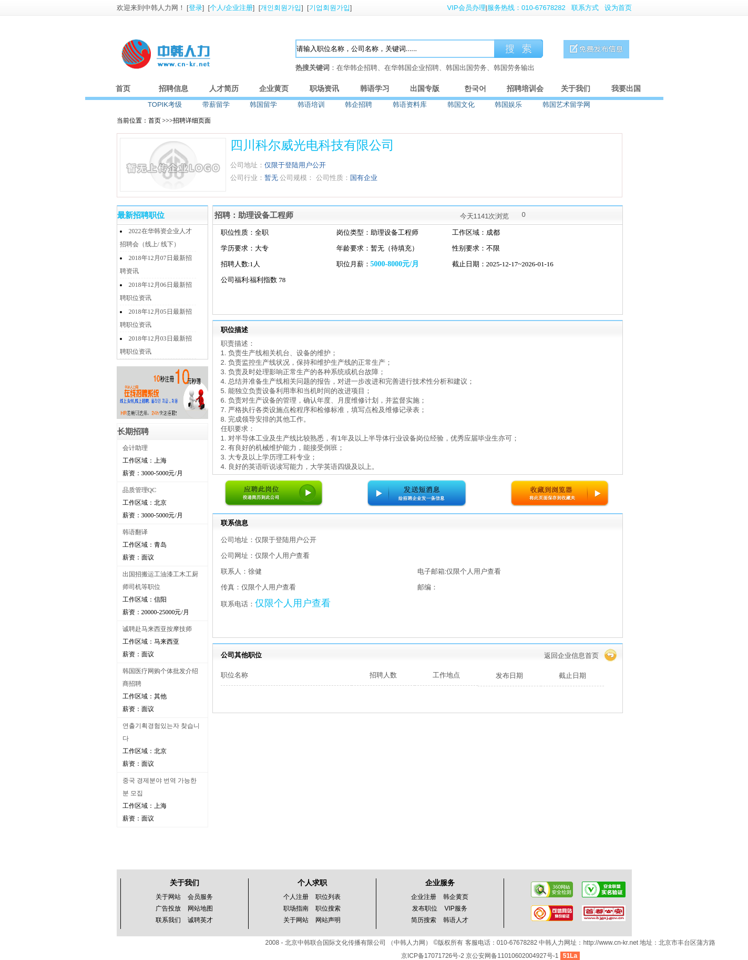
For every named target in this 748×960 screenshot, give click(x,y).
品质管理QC (139, 490)
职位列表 (328, 897)
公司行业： (247, 178)
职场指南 (296, 908)
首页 (123, 88)
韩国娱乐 (508, 104)
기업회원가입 (329, 8)
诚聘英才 (200, 920)
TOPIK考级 (165, 104)
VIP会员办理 (466, 8)
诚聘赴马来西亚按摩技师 (157, 629)
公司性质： (333, 178)
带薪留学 (216, 104)
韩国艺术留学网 (566, 104)
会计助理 (135, 448)
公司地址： (247, 165)
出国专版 (424, 88)
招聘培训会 (525, 88)
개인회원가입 (280, 8)
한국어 (475, 88)
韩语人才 (455, 920)
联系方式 (585, 8)
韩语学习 (375, 88)
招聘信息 (173, 88)
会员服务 (200, 897)
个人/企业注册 (231, 8)
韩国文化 (461, 104)
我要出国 (626, 88)
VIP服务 (456, 908)
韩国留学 (263, 104)
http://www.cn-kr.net (610, 942)
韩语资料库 (410, 104)
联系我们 (168, 920)
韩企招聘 (358, 104)
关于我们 (575, 88)
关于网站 (168, 897)
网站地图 (200, 908)
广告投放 (168, 908)
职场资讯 (324, 88)
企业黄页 (274, 88)
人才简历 (224, 88)
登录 (195, 8)
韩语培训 (311, 104)
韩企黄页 (455, 897)
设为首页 (618, 8)
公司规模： (297, 178)
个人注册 (296, 897)
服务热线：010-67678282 (526, 8)
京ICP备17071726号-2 (433, 955)
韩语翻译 (135, 532)
